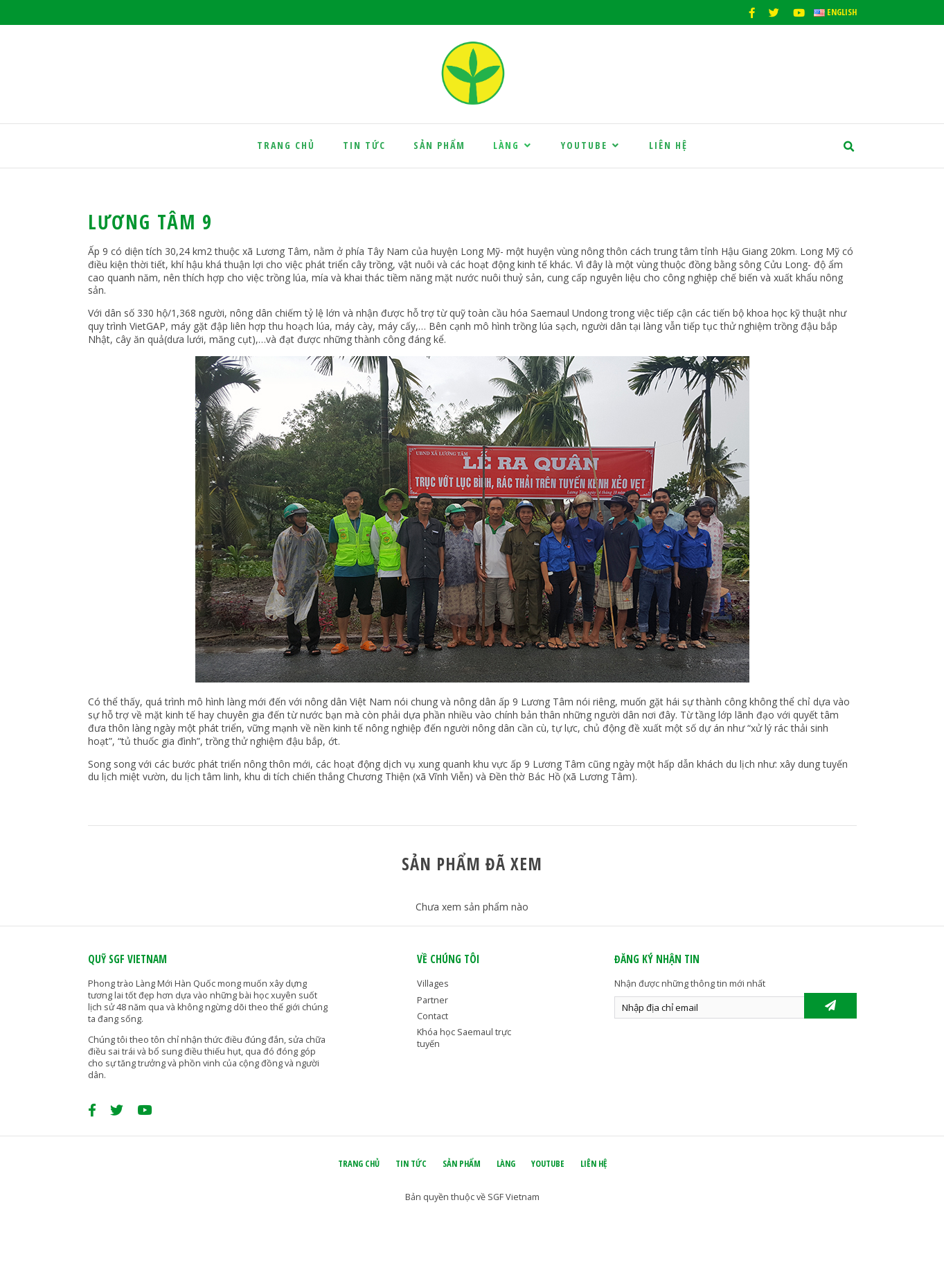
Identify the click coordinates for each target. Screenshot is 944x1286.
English (835, 12)
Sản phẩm (439, 145)
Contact (432, 1016)
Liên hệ (668, 145)
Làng (513, 145)
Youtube (591, 145)
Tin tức (364, 145)
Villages (433, 983)
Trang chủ (286, 145)
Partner (432, 1000)
